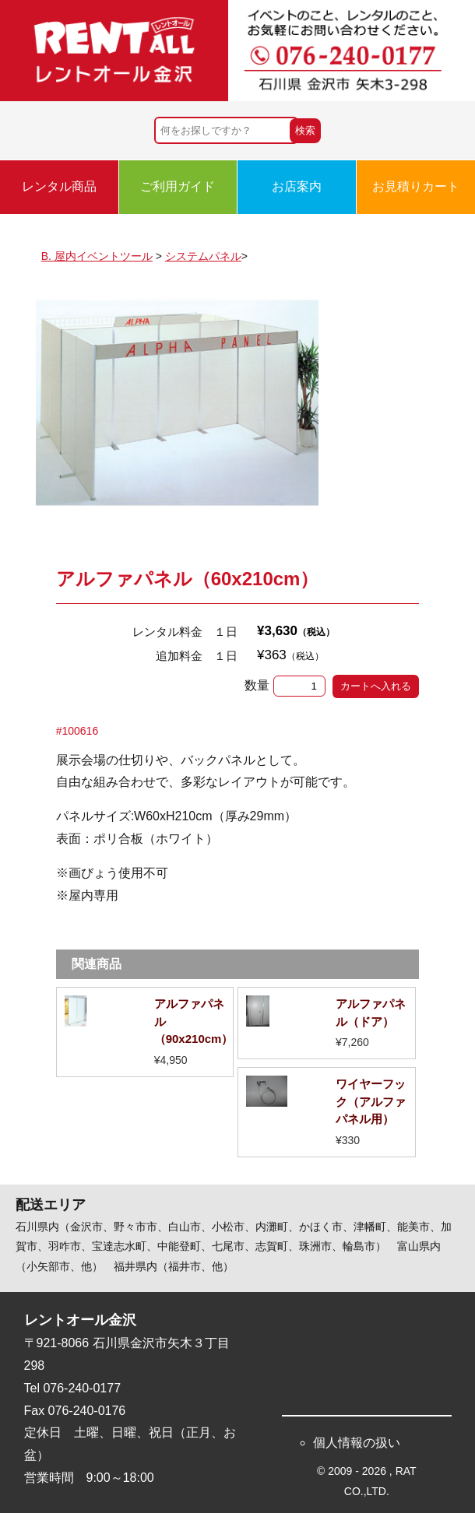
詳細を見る (145, 1032)
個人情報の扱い (356, 1442)
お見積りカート (415, 186)
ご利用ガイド (177, 186)
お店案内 (297, 186)
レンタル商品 (59, 186)
